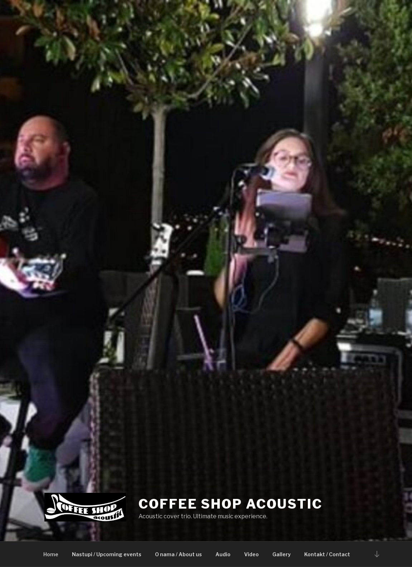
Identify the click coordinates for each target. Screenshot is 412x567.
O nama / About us (178, 554)
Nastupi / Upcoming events (106, 554)
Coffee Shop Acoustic (231, 504)
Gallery (281, 554)
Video (251, 554)
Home (50, 554)
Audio (223, 554)
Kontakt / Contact (327, 554)
